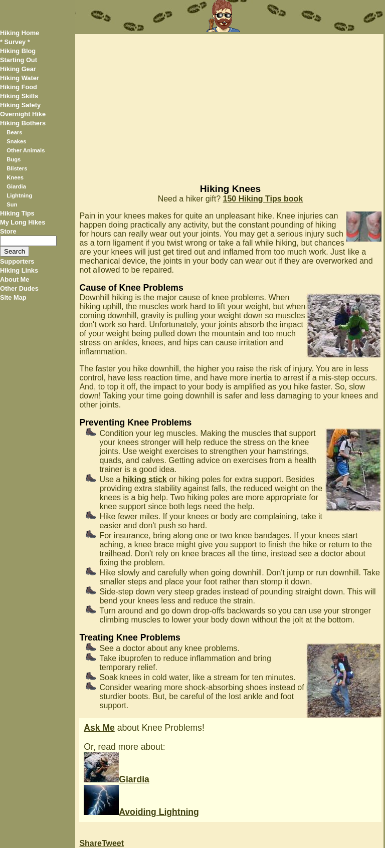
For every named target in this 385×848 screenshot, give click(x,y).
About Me (14, 279)
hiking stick (145, 479)
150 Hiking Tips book (263, 198)
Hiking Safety (20, 105)
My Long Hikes (22, 222)
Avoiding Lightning (141, 812)
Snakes (16, 141)
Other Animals (26, 150)
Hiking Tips (17, 213)
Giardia (16, 186)
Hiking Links (19, 270)
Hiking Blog (18, 51)
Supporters (17, 261)
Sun (12, 204)
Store (8, 231)
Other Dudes (19, 288)
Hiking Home (19, 33)
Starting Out (18, 60)
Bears (14, 132)
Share (90, 843)
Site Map (13, 297)
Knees (15, 177)
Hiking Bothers (23, 123)
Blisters (17, 168)
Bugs (14, 159)
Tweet (113, 843)
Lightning (19, 195)
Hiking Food (18, 87)
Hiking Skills (19, 96)
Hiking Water (19, 78)
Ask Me (99, 728)
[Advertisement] (229, 104)
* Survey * (15, 42)
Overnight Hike (23, 114)
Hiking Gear (18, 69)
